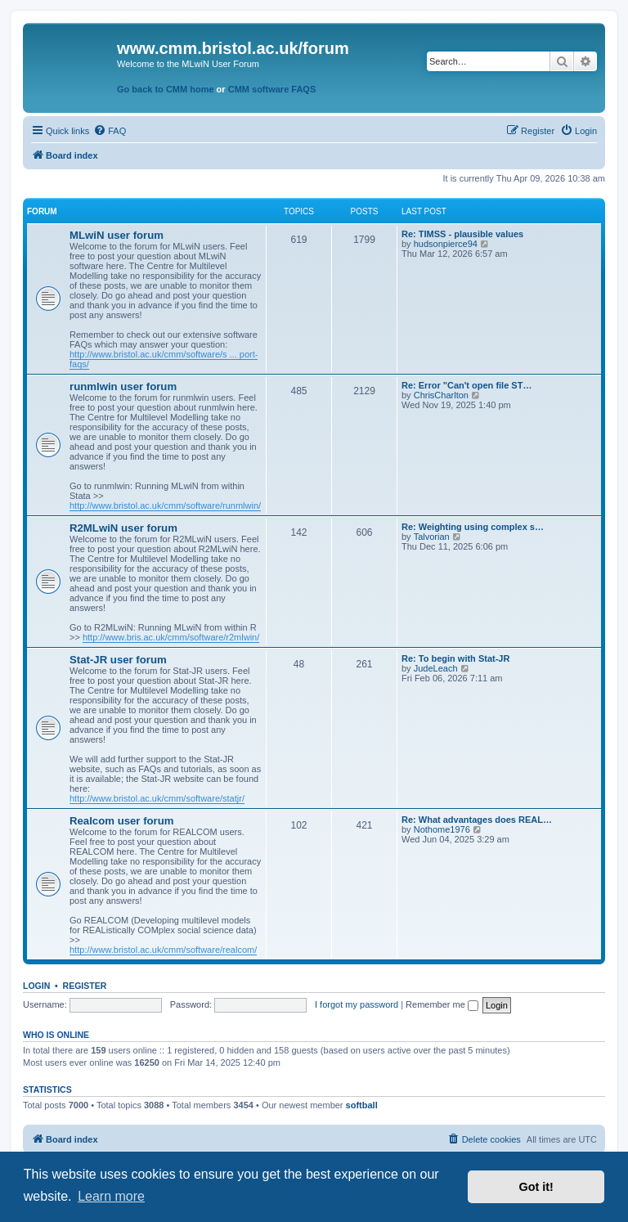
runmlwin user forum (123, 386)
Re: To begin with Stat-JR (455, 658)
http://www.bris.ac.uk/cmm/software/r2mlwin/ (171, 637)
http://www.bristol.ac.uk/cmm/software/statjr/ (157, 798)
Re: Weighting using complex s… (472, 527)
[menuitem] (109, 131)
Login (36, 986)
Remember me (442, 1004)
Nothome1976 (442, 829)
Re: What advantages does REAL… (476, 819)
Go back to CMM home (165, 89)
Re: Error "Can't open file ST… (466, 385)
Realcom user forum (122, 821)
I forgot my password (356, 1004)
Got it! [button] (536, 1186)
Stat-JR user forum (118, 660)
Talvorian (432, 536)
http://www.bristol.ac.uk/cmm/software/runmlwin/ (165, 505)
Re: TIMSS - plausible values (462, 234)
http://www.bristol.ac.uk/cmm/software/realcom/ (163, 950)
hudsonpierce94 (446, 244)
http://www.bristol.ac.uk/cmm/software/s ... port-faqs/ (164, 359)
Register (85, 986)
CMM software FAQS (272, 89)
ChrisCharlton (441, 395)
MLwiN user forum (117, 235)
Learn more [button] (111, 1196)
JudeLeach (436, 668)
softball (362, 1105)
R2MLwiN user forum (123, 528)
